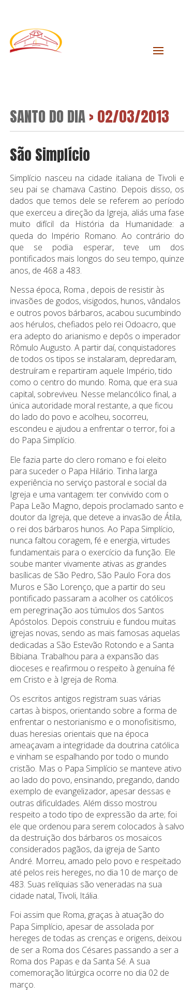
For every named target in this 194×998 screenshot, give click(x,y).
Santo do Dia (47, 116)
